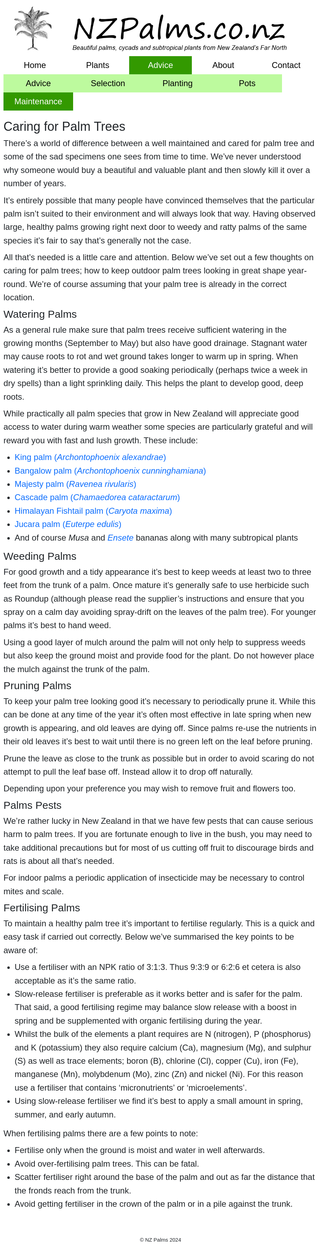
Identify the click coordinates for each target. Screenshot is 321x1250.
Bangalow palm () (110, 470)
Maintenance (38, 101)
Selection (108, 83)
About (223, 65)
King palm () (90, 457)
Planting (178, 83)
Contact (286, 65)
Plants (97, 65)
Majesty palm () (75, 484)
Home (35, 65)
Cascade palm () (97, 497)
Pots (247, 83)
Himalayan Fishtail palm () (93, 510)
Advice (160, 65)
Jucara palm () (68, 524)
